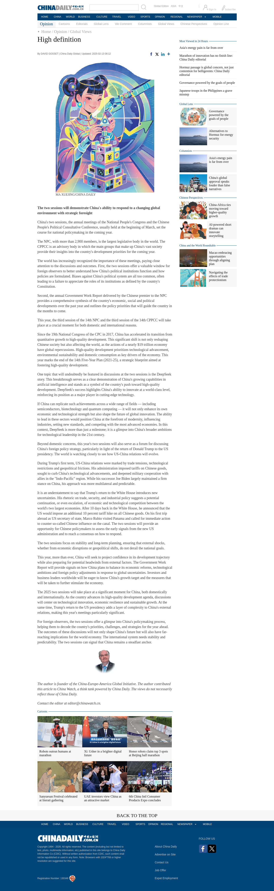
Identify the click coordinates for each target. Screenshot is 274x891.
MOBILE (217, 16)
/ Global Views (80, 31)
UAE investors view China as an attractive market (103, 798)
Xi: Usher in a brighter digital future (103, 753)
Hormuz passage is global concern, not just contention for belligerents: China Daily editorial (207, 71)
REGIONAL (176, 16)
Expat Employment (166, 878)
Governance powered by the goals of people (207, 82)
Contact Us (161, 862)
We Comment (123, 23)
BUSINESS (84, 16)
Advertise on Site (165, 854)
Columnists (145, 23)
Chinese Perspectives (193, 23)
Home (46, 31)
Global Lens (101, 23)
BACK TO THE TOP (137, 815)
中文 (181, 6)
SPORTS (145, 16)
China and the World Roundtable (198, 245)
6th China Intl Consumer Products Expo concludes (145, 798)
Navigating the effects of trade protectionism (218, 276)
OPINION (160, 16)
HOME (44, 16)
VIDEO (131, 16)
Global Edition (161, 6)
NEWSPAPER (194, 16)
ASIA (173, 6)
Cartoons (64, 23)
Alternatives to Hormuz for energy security (221, 134)
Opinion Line (221, 23)
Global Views (166, 23)
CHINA (57, 16)
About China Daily (166, 846)
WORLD (70, 16)
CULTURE (102, 16)
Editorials (82, 23)
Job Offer (160, 870)
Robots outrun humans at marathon (55, 753)
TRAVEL (116, 16)
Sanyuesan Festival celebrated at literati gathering (58, 798)
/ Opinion (59, 31)
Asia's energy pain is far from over (201, 47)
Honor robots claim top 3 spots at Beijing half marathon (148, 753)
